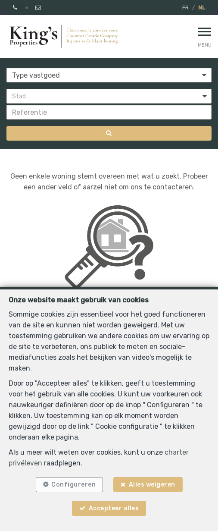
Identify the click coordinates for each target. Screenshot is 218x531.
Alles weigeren (152, 484)
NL (201, 7)
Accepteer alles (114, 508)
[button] (109, 96)
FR (185, 7)
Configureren (73, 484)
